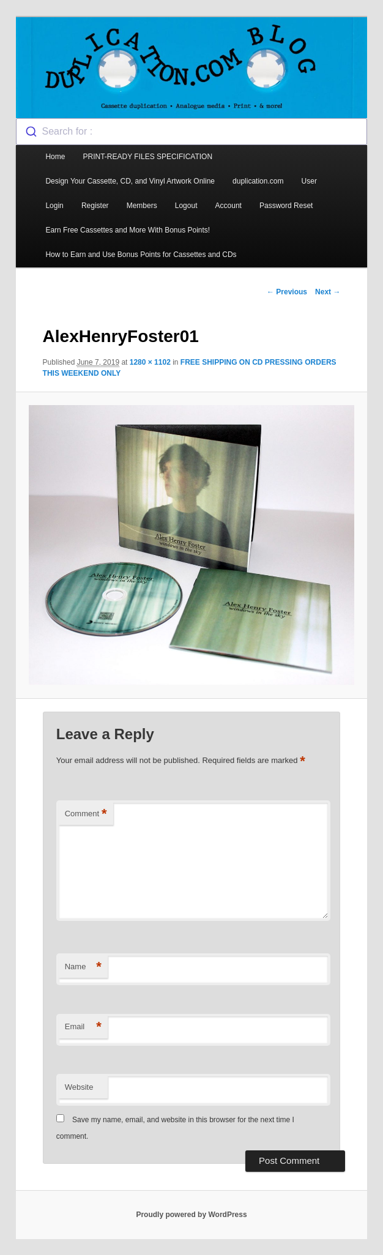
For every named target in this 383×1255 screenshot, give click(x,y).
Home (55, 156)
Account (228, 205)
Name (83, 967)
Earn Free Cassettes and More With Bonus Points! (127, 230)
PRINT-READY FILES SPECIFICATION (149, 156)
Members (142, 205)
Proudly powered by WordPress (191, 1214)
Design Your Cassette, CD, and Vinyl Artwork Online (130, 181)
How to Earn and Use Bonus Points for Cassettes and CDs (140, 254)
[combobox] (191, 131)
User (309, 181)
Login (54, 205)
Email (83, 1027)
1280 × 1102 (150, 362)
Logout (186, 205)
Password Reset (286, 205)
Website (79, 1087)
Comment (86, 814)
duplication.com (257, 181)
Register (95, 205)
